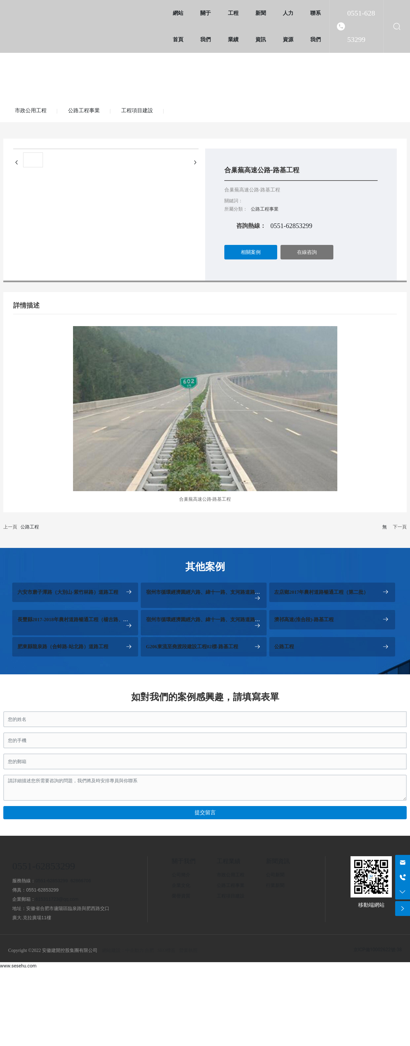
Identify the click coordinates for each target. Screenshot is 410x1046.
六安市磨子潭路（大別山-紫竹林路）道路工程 (68, 592)
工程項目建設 (137, 110)
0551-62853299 (361, 26)
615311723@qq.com (56, 899)
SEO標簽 (166, 950)
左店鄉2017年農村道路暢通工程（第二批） (321, 592)
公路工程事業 (84, 110)
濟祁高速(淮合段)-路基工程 (304, 619)
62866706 (80, 880)
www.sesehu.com (18, 965)
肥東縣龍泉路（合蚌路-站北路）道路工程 (63, 646)
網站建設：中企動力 (123, 950)
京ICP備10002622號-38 (378, 949)
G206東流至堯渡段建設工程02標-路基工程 (192, 646)
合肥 (149, 950)
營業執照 (188, 950)
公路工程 (29, 526)
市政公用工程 (31, 110)
